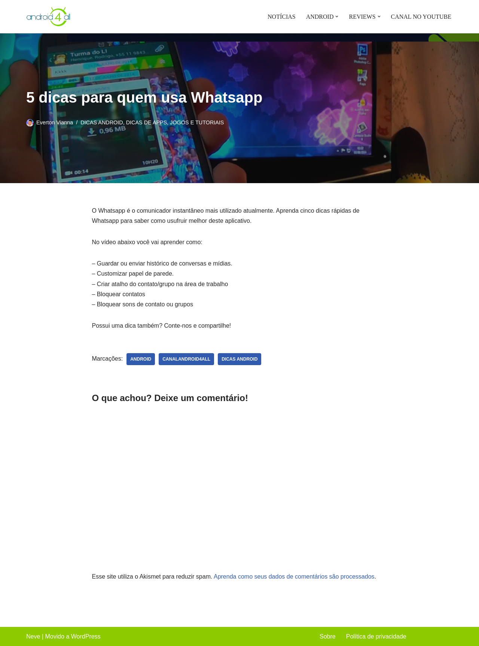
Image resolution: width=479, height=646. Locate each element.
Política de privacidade (376, 636)
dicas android (239, 359)
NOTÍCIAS (282, 16)
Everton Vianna (54, 122)
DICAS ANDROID (101, 122)
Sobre (328, 636)
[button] (336, 16)
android (140, 359)
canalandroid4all (186, 359)
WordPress (86, 636)
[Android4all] (48, 17)
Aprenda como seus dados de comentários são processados (294, 576)
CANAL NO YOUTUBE (421, 16)
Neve (33, 636)
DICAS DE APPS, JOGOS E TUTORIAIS (175, 122)
